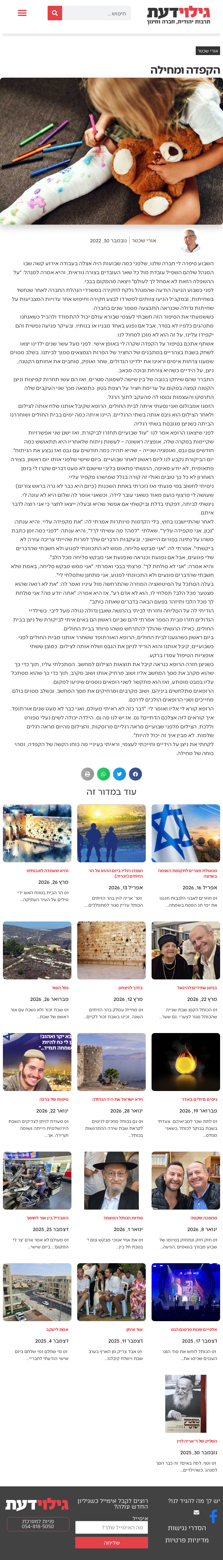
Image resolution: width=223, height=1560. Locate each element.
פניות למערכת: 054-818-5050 (37, 1524)
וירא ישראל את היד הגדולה (117, 1099)
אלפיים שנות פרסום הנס (194, 1329)
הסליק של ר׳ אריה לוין (197, 1440)
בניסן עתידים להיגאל (197, 987)
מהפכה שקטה (203, 1217)
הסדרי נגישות (187, 1528)
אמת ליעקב (57, 1329)
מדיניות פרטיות (187, 1540)
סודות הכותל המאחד (123, 1217)
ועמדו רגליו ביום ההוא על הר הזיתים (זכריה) (116, 873)
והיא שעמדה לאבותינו (47, 870)
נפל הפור (60, 987)
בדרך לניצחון (130, 987)
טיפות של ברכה (54, 1099)
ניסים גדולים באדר (199, 1099)
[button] (22, 13)
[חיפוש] (55, 13)
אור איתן (134, 1329)
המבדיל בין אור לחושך (47, 1217)
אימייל (140, 1518)
